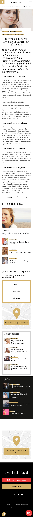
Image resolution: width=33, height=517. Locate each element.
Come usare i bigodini (17, 413)
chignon (25, 93)
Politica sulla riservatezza (16, 507)
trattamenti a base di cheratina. (12, 192)
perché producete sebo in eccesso (13, 129)
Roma (16, 284)
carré (3, 91)
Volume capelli (19, 34)
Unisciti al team (16, 486)
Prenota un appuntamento (16, 480)
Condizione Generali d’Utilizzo (21, 504)
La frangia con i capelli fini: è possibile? (19, 243)
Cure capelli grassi (15, 31)
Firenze (16, 298)
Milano (16, 291)
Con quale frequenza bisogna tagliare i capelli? (20, 404)
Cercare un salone (22, 501)
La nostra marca (10, 501)
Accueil (3, 6)
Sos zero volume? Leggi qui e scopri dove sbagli (15, 234)
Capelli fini (5, 31)
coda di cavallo (16, 93)
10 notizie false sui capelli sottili (20, 252)
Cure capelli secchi (7, 34)
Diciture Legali (8, 504)
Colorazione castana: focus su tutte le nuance (20, 387)
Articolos (7, 6)
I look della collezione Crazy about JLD (19, 261)
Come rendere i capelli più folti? (19, 359)
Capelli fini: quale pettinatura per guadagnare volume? (18, 342)
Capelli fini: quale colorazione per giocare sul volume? (19, 351)
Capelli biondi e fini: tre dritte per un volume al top (19, 368)
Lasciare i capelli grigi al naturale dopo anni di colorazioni (18, 395)
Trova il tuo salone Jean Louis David (16, 323)
